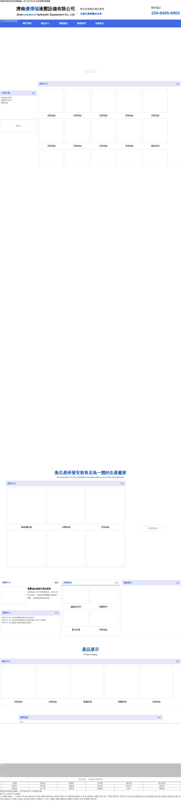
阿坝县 (162, 789)
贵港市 (100, 789)
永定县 (83, 796)
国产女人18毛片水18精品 (10, 794)
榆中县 (49, 796)
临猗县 (71, 786)
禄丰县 (157, 796)
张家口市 (63, 796)
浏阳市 (70, 796)
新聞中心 (6, 582)
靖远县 (71, 783)
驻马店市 (162, 783)
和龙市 (14, 786)
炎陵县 (39, 799)
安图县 (43, 796)
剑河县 (43, 786)
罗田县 (76, 799)
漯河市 (115, 796)
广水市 (45, 799)
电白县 (129, 783)
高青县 (77, 796)
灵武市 (93, 799)
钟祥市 (129, 786)
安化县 (20, 799)
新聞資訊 (24, 717)
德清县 (151, 796)
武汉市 (145, 796)
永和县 (56, 796)
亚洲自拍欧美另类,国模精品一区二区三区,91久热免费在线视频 (25, 1)
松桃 (169, 796)
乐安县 (30, 796)
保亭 (129, 789)
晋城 (57, 799)
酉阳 (88, 799)
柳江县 (102, 796)
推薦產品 (68, 582)
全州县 (175, 796)
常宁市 (43, 789)
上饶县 (14, 783)
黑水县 (43, 783)
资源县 (164, 796)
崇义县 (26, 799)
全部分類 (6, 93)
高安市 (162, 786)
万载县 (52, 799)
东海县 (90, 796)
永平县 (128, 796)
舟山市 (82, 799)
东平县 (37, 796)
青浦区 (69, 799)
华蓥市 (96, 796)
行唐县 (13, 799)
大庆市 (122, 796)
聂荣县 (63, 799)
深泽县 (100, 783)
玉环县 (17, 796)
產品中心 (43, 84)
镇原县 (7, 799)
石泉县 (14, 789)
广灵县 (109, 796)
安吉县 (100, 786)
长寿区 (33, 799)
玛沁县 (24, 796)
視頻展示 (128, 583)
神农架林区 (136, 796)
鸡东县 (71, 789)
